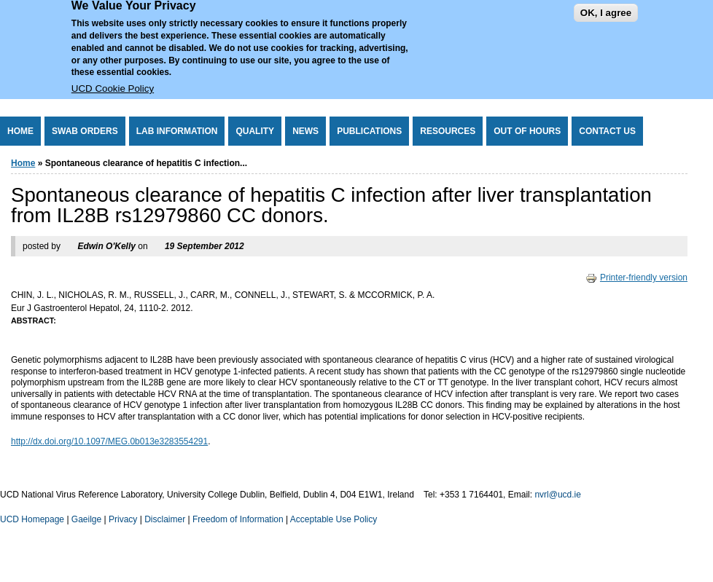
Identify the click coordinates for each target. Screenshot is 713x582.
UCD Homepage (32, 519)
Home (20, 131)
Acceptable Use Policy (333, 519)
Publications (369, 131)
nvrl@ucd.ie (557, 494)
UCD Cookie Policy (112, 79)
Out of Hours (527, 131)
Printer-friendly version (636, 277)
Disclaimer (164, 519)
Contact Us (607, 131)
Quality (254, 131)
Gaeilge (86, 519)
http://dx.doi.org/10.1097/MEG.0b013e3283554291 (109, 441)
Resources (447, 131)
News (305, 131)
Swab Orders (85, 131)
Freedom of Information (238, 519)
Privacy (123, 519)
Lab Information (177, 131)
